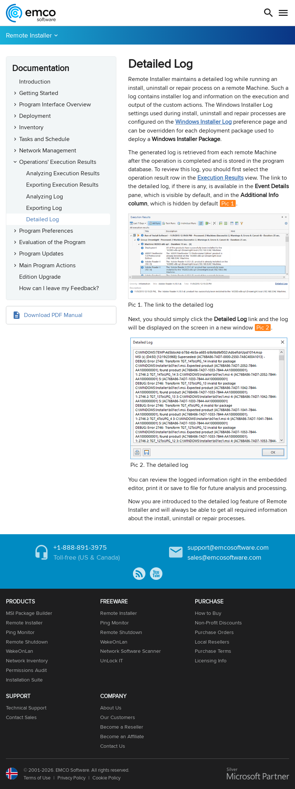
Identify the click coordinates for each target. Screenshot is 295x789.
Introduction (34, 81)
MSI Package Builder (29, 613)
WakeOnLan (19, 651)
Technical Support (26, 707)
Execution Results (220, 177)
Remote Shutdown (27, 641)
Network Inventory (27, 660)
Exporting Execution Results (62, 184)
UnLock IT (111, 660)
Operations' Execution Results (57, 162)
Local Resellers (212, 641)
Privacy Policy (71, 777)
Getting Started (38, 93)
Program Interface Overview (55, 104)
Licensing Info (210, 660)
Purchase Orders (214, 632)
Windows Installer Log (203, 121)
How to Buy (208, 613)
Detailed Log (42, 219)
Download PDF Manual (53, 315)
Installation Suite (24, 679)
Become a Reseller (121, 726)
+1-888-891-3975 (80, 547)
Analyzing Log (44, 196)
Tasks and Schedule (44, 139)
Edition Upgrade (40, 276)
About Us (111, 707)
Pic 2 (262, 327)
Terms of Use (37, 777)
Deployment (35, 116)
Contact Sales (21, 717)
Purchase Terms (213, 651)
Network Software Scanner (130, 651)
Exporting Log (44, 208)
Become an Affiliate (122, 736)
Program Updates (41, 253)
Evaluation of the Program (52, 242)
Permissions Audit (26, 670)
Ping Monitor (20, 632)
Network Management (47, 150)
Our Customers (117, 717)
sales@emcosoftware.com (224, 557)
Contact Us (112, 746)
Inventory (31, 127)
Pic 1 (227, 203)
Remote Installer (29, 35)
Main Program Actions (47, 265)
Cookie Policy (106, 777)
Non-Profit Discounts (218, 622)
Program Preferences (46, 230)
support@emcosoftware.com (228, 547)
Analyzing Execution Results (62, 173)
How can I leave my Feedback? (59, 288)
